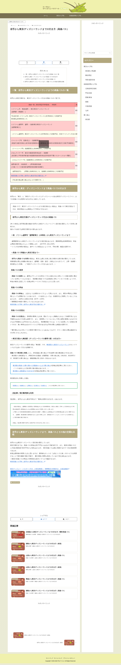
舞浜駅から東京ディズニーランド (58, 346)
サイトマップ (48, 659)
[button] (55, 63)
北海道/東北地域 (15, 483)
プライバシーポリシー (70, 659)
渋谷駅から (44, 386)
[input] (97, 53)
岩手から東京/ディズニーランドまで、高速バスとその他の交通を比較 (45, 82)
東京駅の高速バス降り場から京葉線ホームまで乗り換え (32, 367)
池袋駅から (23, 386)
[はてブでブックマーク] (43, 63)
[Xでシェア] (32, 63)
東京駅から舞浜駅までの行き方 (23, 372)
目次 (41, 71)
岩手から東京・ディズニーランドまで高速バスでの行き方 (41, 77)
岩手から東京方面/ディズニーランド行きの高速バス (40, 80)
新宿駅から (16, 386)
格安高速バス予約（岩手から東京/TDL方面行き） (28, 177)
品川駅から (37, 386)
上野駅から (30, 386)
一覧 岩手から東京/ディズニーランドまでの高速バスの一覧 (42, 74)
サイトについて (58, 659)
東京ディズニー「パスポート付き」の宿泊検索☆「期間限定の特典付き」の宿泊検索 (39, 470)
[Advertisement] (43, 46)
